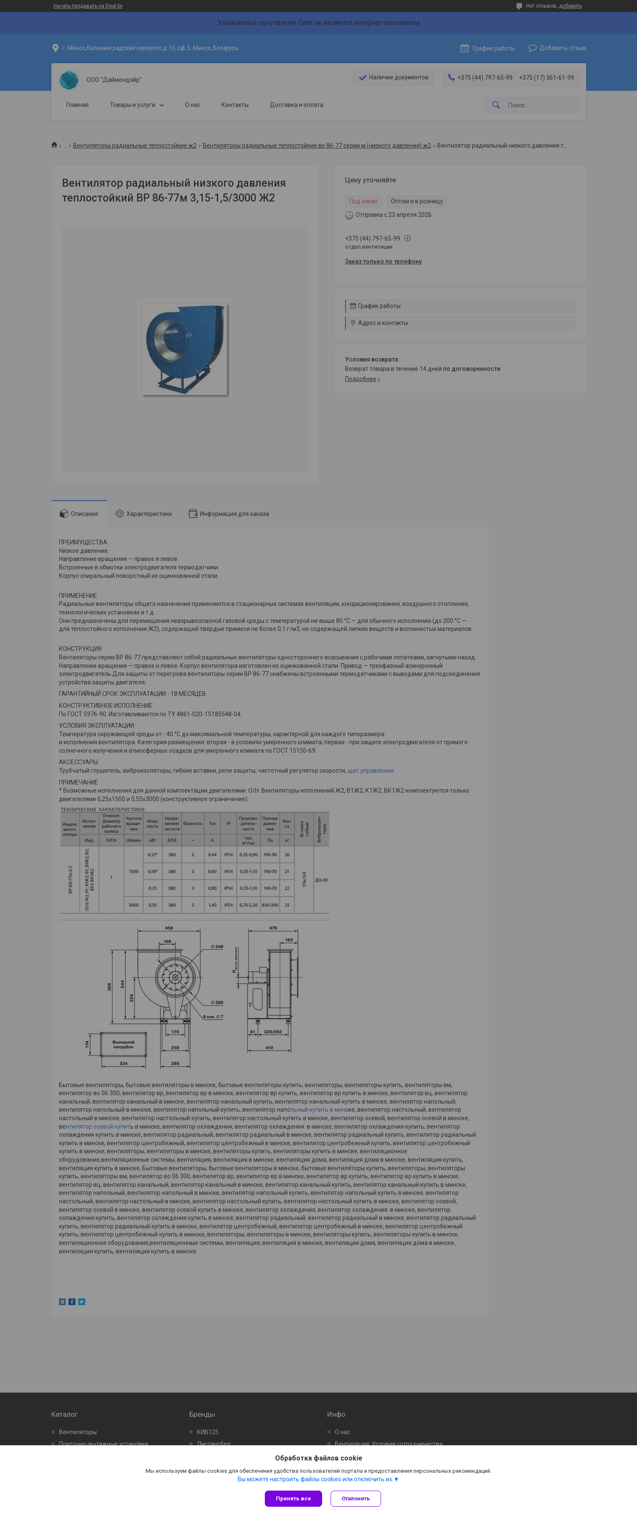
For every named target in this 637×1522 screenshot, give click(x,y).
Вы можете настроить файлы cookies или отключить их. (315, 1479)
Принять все (293, 1498)
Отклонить (356, 1498)
